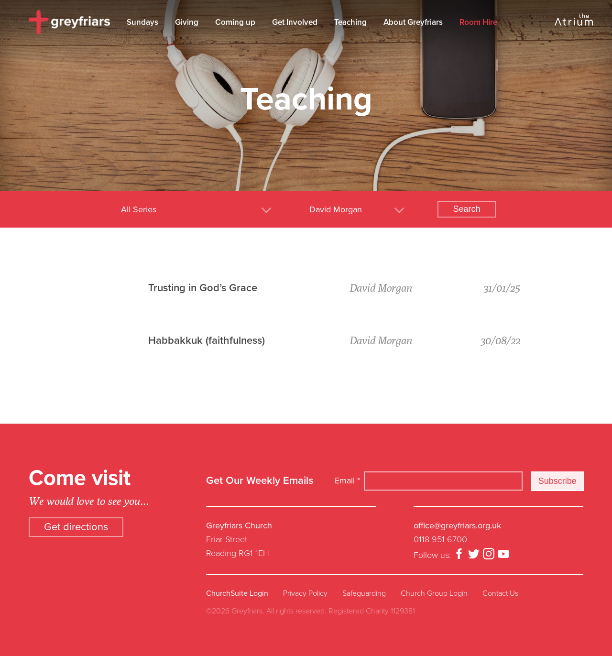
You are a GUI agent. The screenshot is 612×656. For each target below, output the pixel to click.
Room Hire (478, 22)
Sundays (142, 22)
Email (347, 480)
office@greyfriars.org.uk (457, 525)
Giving (186, 22)
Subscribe (557, 481)
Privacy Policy (305, 593)
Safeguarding (364, 593)
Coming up (235, 22)
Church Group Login (434, 593)
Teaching (350, 22)
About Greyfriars (413, 22)
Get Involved (294, 22)
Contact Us (500, 593)
